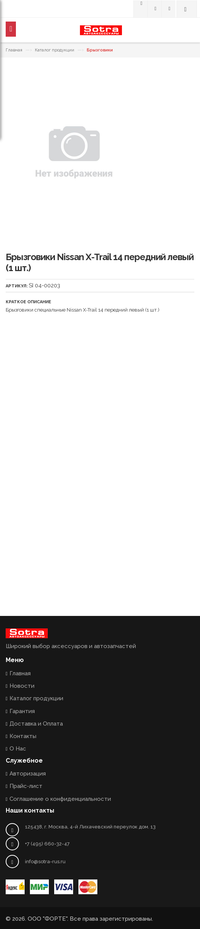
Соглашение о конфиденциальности (60, 799)
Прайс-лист (25, 786)
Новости (21, 685)
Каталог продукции (54, 50)
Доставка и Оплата (36, 723)
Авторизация (27, 773)
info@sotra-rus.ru (45, 861)
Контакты (22, 736)
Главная (14, 50)
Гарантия (22, 711)
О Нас (17, 748)
